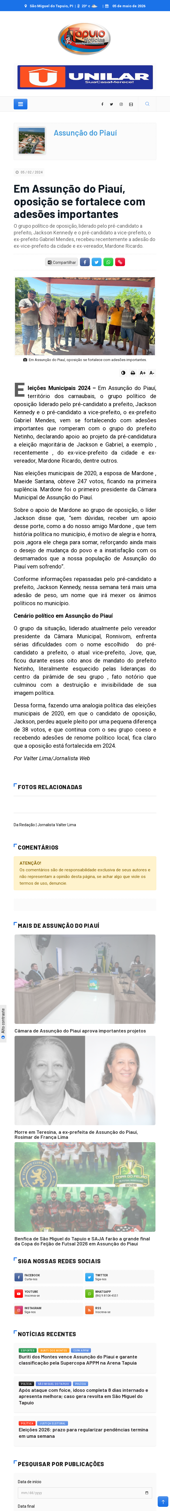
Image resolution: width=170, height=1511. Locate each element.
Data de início (29, 1482)
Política (27, 1423)
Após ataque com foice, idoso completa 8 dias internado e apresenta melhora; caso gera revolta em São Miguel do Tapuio (83, 1396)
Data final (26, 1506)
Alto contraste (3, 1024)
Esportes (27, 1350)
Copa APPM (81, 1350)
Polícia (26, 1384)
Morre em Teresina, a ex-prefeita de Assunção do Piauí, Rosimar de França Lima (76, 1134)
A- (152, 373)
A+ (143, 373)
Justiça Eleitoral (52, 1423)
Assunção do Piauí (85, 132)
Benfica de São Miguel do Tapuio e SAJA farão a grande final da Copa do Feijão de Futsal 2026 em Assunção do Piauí (82, 1241)
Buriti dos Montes (54, 1350)
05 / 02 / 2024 (29, 172)
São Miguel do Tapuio (53, 1384)
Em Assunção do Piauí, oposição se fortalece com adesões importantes (79, 200)
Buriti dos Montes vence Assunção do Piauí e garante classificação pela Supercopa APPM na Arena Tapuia (78, 1359)
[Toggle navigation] (20, 104)
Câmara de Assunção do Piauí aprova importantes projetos (80, 1030)
